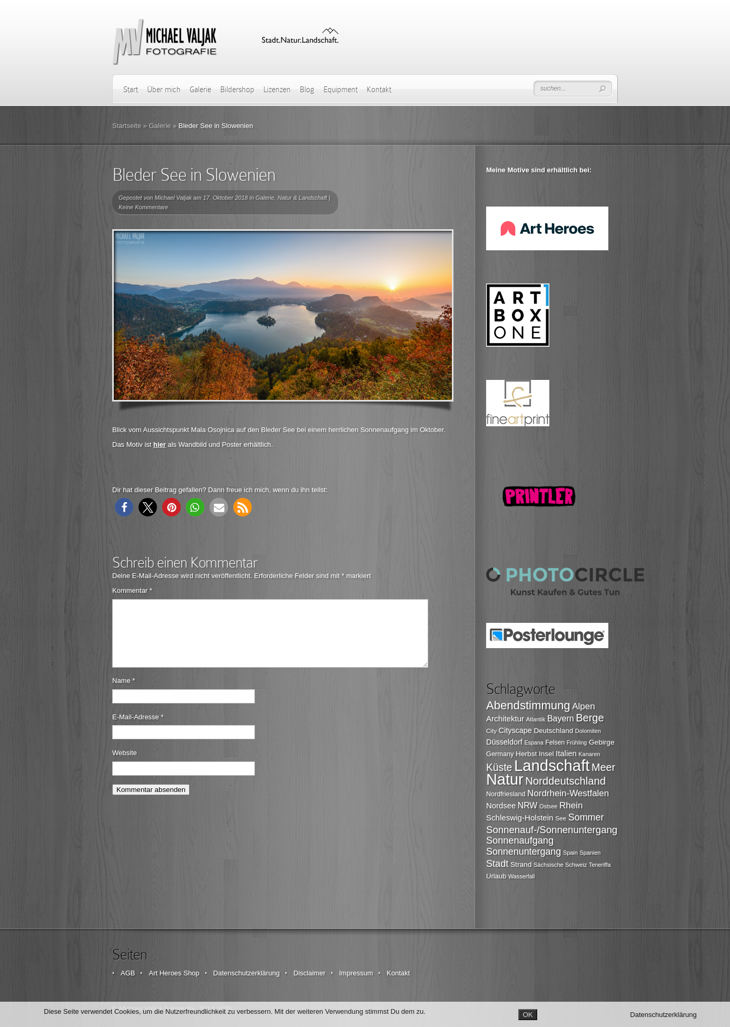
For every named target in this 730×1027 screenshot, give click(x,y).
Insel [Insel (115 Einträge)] (546, 754)
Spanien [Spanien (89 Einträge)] (589, 852)
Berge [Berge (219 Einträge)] (590, 717)
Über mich (164, 89)
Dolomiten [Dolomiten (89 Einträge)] (588, 731)
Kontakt (379, 89)
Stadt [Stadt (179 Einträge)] (497, 863)
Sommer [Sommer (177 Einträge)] (586, 817)
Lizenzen (277, 89)
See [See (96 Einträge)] (560, 818)
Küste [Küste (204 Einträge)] (499, 767)
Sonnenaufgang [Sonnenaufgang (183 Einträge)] (520, 840)
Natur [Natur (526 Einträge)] (505, 779)
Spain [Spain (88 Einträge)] (570, 852)
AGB (128, 973)
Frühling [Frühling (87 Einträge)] (577, 742)
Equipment (340, 89)
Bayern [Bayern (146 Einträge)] (560, 718)
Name (123, 693)
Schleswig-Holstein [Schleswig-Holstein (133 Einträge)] (520, 817)
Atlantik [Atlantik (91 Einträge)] (535, 719)
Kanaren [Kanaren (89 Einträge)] (589, 754)
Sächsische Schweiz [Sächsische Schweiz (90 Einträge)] (560, 865)
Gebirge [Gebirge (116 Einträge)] (602, 742)
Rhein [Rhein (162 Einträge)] (571, 805)
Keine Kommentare (143, 207)
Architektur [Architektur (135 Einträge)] (505, 718)
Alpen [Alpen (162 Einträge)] (583, 706)
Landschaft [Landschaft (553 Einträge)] (552, 765)
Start (130, 89)
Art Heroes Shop (174, 973)
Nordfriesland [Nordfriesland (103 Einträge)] (505, 794)
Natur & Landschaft (302, 197)
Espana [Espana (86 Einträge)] (533, 742)
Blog (307, 89)
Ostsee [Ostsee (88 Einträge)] (548, 806)
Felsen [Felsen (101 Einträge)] (555, 742)
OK (527, 1015)
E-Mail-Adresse (138, 729)
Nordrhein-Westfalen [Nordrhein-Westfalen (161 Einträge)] (568, 793)
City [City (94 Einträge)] (491, 730)
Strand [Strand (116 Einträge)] (520, 864)
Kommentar (132, 590)
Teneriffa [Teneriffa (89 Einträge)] (600, 865)
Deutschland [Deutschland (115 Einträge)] (553, 731)
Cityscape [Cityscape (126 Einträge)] (515, 730)
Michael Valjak (173, 197)
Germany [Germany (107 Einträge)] (500, 754)
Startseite (126, 126)
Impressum (356, 973)
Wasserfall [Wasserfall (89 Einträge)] (521, 876)
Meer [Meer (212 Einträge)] (603, 767)
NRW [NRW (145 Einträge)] (527, 805)
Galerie (200, 89)
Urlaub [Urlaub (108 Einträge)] (496, 876)
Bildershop (237, 89)
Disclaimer (309, 973)
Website (124, 765)
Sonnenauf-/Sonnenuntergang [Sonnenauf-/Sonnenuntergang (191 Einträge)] (551, 829)
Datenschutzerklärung (246, 973)
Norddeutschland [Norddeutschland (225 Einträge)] (565, 781)
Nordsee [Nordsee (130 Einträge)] (501, 805)
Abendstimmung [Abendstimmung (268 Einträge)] (528, 705)
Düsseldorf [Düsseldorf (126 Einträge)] (504, 742)
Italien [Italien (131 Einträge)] (566, 753)
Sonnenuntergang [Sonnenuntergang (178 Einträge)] (523, 851)
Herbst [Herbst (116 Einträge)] (526, 754)
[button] (124, 507)
